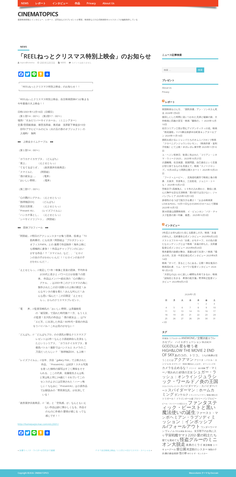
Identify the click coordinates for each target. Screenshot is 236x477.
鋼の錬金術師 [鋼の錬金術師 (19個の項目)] (171, 453)
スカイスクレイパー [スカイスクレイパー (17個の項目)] (171, 386)
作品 (77, 3)
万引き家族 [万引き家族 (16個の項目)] (179, 431)
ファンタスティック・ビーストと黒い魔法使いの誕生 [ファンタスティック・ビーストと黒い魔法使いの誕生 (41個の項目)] (189, 407)
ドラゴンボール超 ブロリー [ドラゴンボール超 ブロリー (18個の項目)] (189, 398)
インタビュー (60, 3)
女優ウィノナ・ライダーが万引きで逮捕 (37, 450)
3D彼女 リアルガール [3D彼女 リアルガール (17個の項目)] (171, 338)
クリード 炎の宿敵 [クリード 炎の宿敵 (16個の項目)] (197, 368)
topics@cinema (27, 62)
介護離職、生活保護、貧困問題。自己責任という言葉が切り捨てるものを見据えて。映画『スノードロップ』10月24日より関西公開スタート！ (189, 166)
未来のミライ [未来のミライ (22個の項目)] (194, 445)
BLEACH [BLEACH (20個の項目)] (206, 342)
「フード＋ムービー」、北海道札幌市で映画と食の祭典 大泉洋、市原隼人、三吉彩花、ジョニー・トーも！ (189, 181)
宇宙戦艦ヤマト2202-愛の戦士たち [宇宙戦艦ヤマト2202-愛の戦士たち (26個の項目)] (191, 435)
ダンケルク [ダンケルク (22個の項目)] (181, 394)
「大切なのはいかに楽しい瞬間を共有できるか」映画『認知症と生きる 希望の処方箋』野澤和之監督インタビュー (189, 278)
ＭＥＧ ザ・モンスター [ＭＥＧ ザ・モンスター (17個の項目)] (197, 453)
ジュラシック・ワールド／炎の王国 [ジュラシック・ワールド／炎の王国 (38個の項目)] (190, 378)
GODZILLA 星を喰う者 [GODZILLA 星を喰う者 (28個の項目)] (180, 346)
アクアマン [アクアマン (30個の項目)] (184, 359)
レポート (40, 3)
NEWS (25, 3)
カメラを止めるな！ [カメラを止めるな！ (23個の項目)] (175, 368)
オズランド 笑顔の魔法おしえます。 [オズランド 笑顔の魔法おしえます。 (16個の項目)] (187, 364)
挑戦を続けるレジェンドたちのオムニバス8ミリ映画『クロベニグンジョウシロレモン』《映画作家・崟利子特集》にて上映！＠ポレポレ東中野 (189, 143)
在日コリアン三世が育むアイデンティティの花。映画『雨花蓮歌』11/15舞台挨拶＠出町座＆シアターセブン (189, 132)
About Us (108, 3)
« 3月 (164, 322)
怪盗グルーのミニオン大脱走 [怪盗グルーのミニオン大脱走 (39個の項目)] (189, 441)
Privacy (91, 3)
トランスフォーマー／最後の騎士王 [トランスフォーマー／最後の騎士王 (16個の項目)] (203, 395)
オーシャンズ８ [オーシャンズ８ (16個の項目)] (209, 364)
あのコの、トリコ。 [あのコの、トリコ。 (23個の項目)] (188, 355)
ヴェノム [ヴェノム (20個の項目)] (170, 431)
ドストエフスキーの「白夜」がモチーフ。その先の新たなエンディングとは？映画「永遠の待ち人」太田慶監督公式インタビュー (189, 244)
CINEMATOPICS (38, 14)
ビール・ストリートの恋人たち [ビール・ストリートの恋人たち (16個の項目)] (174, 404)
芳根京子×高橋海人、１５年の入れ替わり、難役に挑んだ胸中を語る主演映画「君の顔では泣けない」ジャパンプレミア (189, 192)
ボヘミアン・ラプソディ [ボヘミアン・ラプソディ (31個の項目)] (188, 417)
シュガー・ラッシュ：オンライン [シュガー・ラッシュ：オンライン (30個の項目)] (189, 374)
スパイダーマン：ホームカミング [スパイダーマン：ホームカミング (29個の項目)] (188, 392)
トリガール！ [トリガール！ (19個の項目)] (169, 398)
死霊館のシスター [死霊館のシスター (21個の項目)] (197, 449)
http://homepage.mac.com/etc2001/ (38, 424)
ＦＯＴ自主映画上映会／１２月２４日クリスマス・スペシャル (122, 450)
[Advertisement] (156, 31)
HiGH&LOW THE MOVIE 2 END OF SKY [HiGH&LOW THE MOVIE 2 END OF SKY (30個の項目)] (188, 352)
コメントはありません (81, 62)
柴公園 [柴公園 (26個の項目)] (181, 449)
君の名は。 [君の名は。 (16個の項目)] (189, 431)
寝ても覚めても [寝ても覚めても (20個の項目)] (170, 440)
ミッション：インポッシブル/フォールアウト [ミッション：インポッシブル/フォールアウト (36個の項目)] (189, 421)
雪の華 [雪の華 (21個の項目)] (183, 453)
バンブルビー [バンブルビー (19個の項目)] (210, 398)
